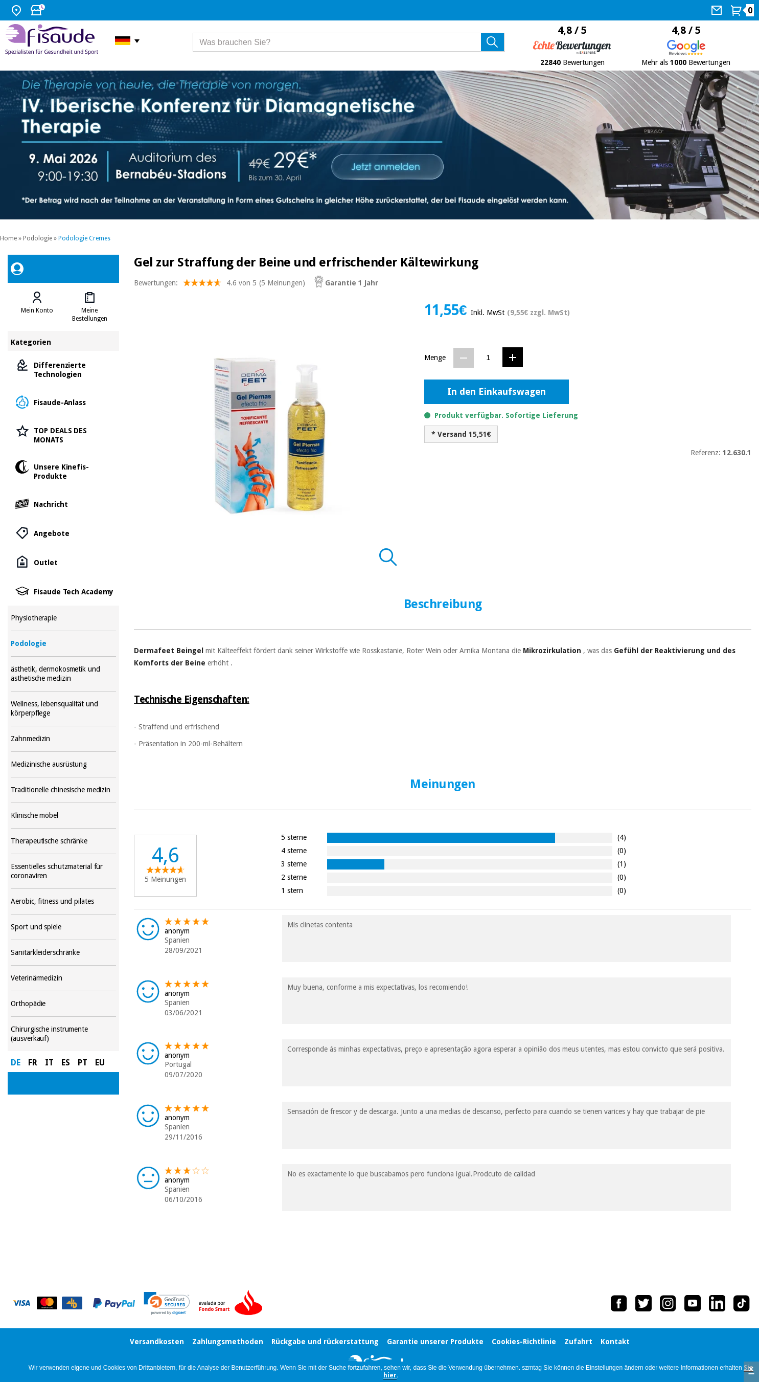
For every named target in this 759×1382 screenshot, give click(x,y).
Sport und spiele (63, 927)
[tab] (37, 307)
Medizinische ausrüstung (63, 764)
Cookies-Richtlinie (524, 1342)
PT (82, 1062)
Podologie (37, 238)
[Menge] (488, 357)
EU (100, 1062)
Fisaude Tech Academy (63, 591)
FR (32, 1062)
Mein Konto (37, 310)
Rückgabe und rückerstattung (325, 1342)
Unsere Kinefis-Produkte (63, 471)
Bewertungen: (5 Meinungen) (219, 285)
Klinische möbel (63, 815)
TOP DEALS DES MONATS (63, 434)
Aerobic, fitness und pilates (63, 901)
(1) (621, 863)
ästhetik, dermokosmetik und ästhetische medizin (63, 674)
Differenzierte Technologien (63, 369)
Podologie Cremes (84, 238)
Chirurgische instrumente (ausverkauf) (63, 1034)
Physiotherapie (63, 618)
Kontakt (615, 1342)
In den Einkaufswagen (496, 391)
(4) (621, 837)
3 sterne (294, 863)
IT (49, 1062)
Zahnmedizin (63, 738)
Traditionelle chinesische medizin (63, 790)
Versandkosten (157, 1342)
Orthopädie (63, 1003)
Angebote (63, 532)
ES (65, 1062)
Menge (435, 357)
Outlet (63, 561)
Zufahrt (578, 1342)
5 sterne (294, 837)
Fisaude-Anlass (63, 401)
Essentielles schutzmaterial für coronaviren (63, 871)
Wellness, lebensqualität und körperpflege (63, 709)
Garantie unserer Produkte (435, 1342)
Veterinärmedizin (63, 978)
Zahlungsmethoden (227, 1342)
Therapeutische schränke (63, 841)
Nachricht (63, 503)
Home (8, 238)
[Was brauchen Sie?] (349, 42)
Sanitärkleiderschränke (63, 952)
